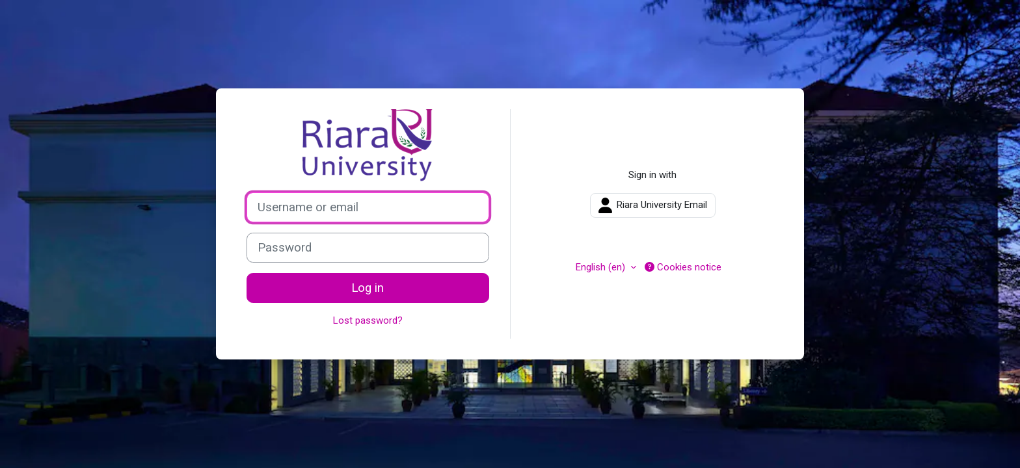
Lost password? (368, 320)
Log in (367, 288)
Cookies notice (683, 267)
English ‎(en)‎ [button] (602, 267)
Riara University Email (652, 205)
